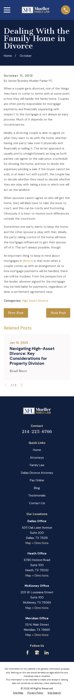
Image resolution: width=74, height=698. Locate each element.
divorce (28, 261)
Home (37, 450)
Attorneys (37, 458)
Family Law (37, 465)
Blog (37, 488)
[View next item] (21, 385)
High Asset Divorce (35, 301)
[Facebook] (27, 652)
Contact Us (37, 503)
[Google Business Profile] (37, 652)
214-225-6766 (37, 431)
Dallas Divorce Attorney (37, 473)
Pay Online (37, 480)
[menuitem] (18, 693)
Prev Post (15, 313)
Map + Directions (37, 543)
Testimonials (37, 495)
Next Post (58, 313)
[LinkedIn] (46, 652)
